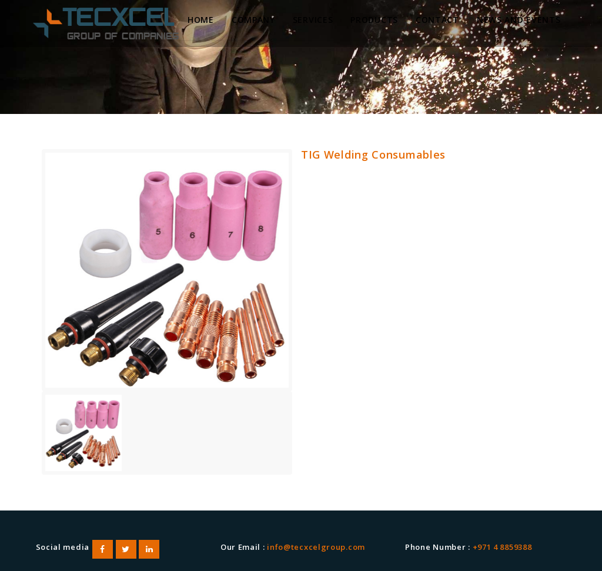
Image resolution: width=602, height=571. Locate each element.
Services (313, 19)
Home (201, 19)
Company (253, 19)
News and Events (519, 19)
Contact (437, 19)
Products (374, 19)
